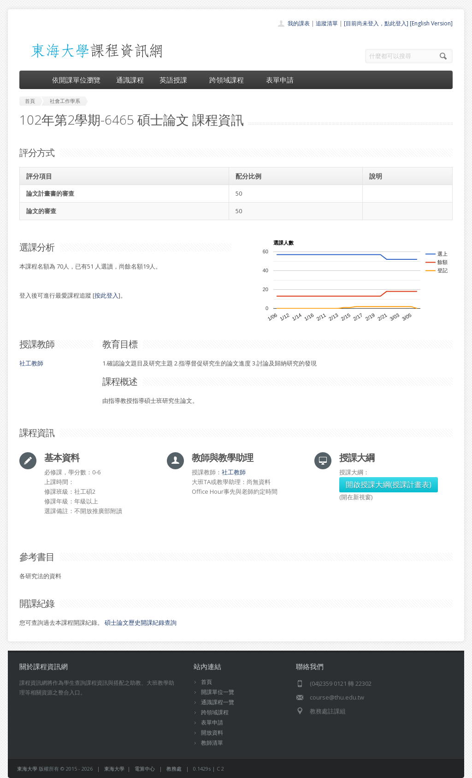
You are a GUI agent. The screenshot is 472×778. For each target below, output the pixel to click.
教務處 (174, 768)
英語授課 (176, 79)
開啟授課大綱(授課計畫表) (388, 484)
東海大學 (27, 768)
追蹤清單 (327, 23)
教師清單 (212, 743)
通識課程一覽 (217, 702)
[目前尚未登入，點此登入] (376, 23)
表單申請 (280, 79)
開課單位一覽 (217, 692)
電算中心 (145, 768)
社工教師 (31, 363)
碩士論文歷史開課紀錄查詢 (141, 622)
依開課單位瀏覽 (76, 79)
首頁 (206, 682)
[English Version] (431, 23)
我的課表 (299, 23)
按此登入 (106, 295)
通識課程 (130, 79)
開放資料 (212, 732)
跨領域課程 (229, 79)
